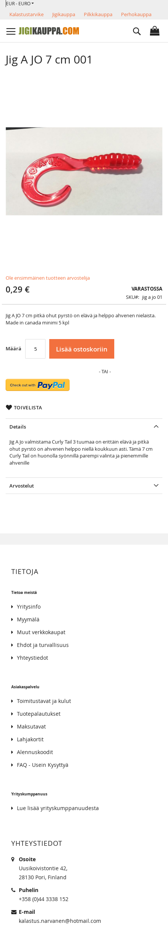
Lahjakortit (30, 739)
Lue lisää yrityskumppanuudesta (58, 808)
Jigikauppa (63, 14)
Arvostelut (21, 485)
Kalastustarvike (26, 14)
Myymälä (28, 619)
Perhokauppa (136, 14)
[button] (20, 3)
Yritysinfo (29, 606)
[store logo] (49, 30)
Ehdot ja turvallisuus (43, 644)
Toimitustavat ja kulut (44, 700)
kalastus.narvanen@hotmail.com (60, 920)
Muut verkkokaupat (41, 632)
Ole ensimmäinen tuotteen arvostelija (48, 277)
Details (17, 426)
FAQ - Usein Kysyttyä (42, 764)
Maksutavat (31, 726)
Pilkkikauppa (98, 14)
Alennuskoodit (35, 752)
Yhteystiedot (32, 657)
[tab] (84, 426)
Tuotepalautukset (39, 713)
